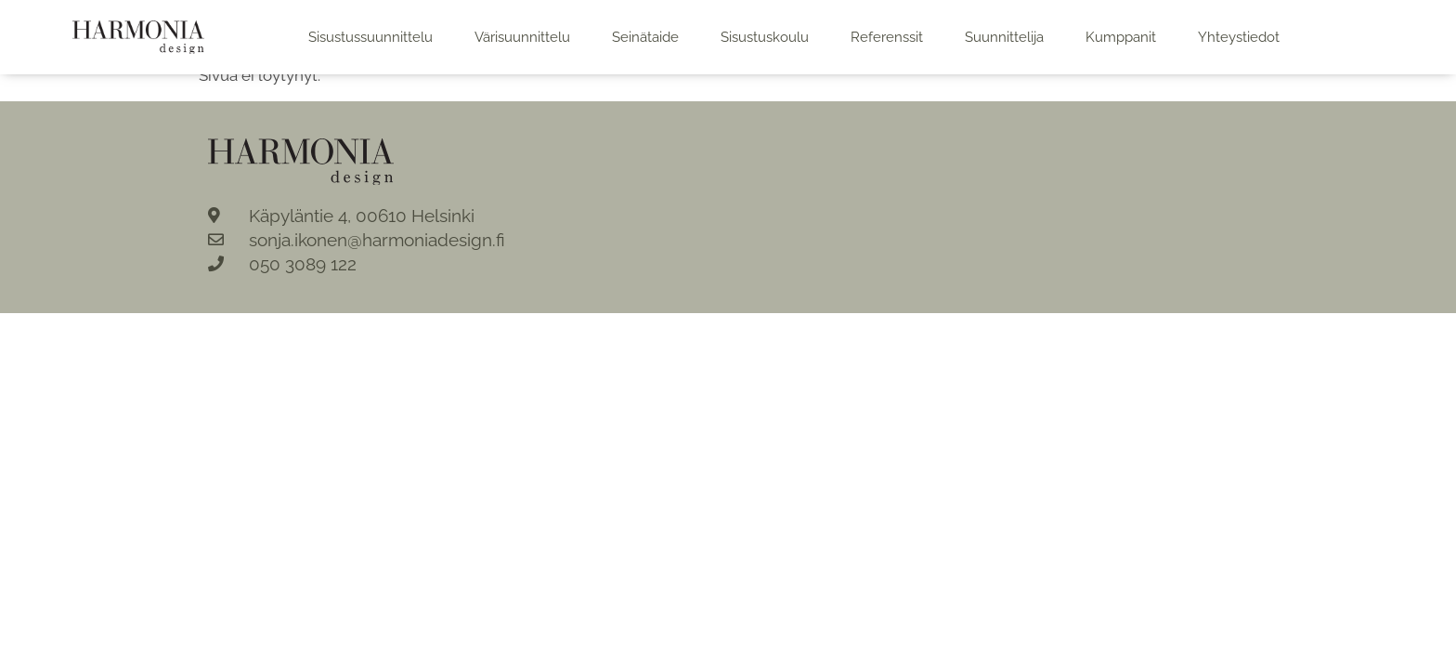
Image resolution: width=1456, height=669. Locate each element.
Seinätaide (645, 37)
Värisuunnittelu (522, 37)
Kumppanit (1121, 37)
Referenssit (887, 37)
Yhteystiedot (1239, 37)
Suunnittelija (1004, 37)
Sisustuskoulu (765, 37)
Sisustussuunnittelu (370, 37)
